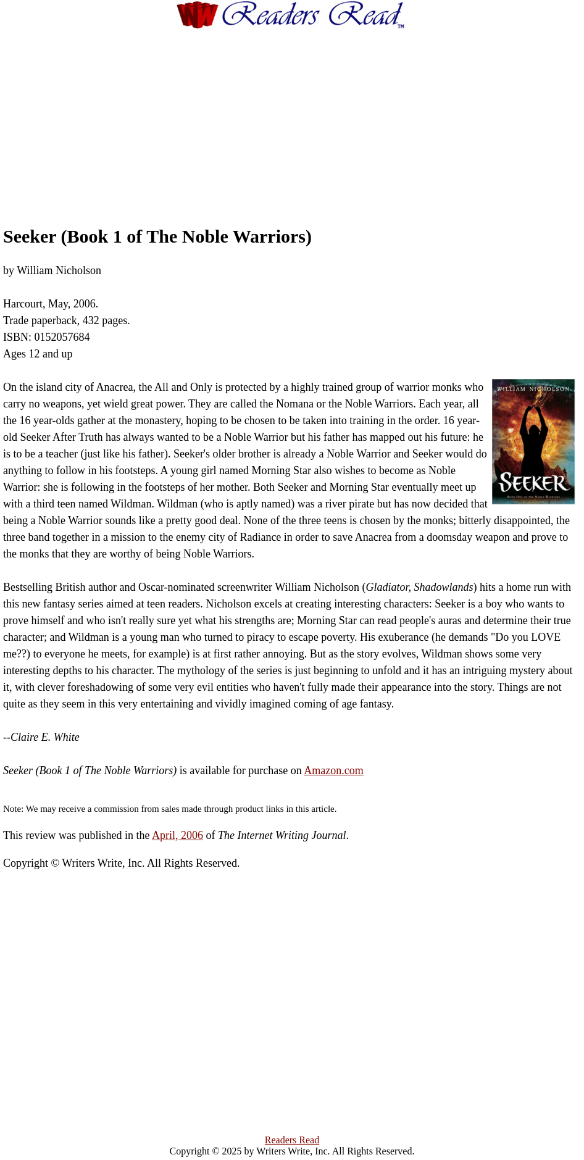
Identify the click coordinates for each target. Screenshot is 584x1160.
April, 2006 (177, 835)
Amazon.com (333, 770)
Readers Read (292, 1140)
